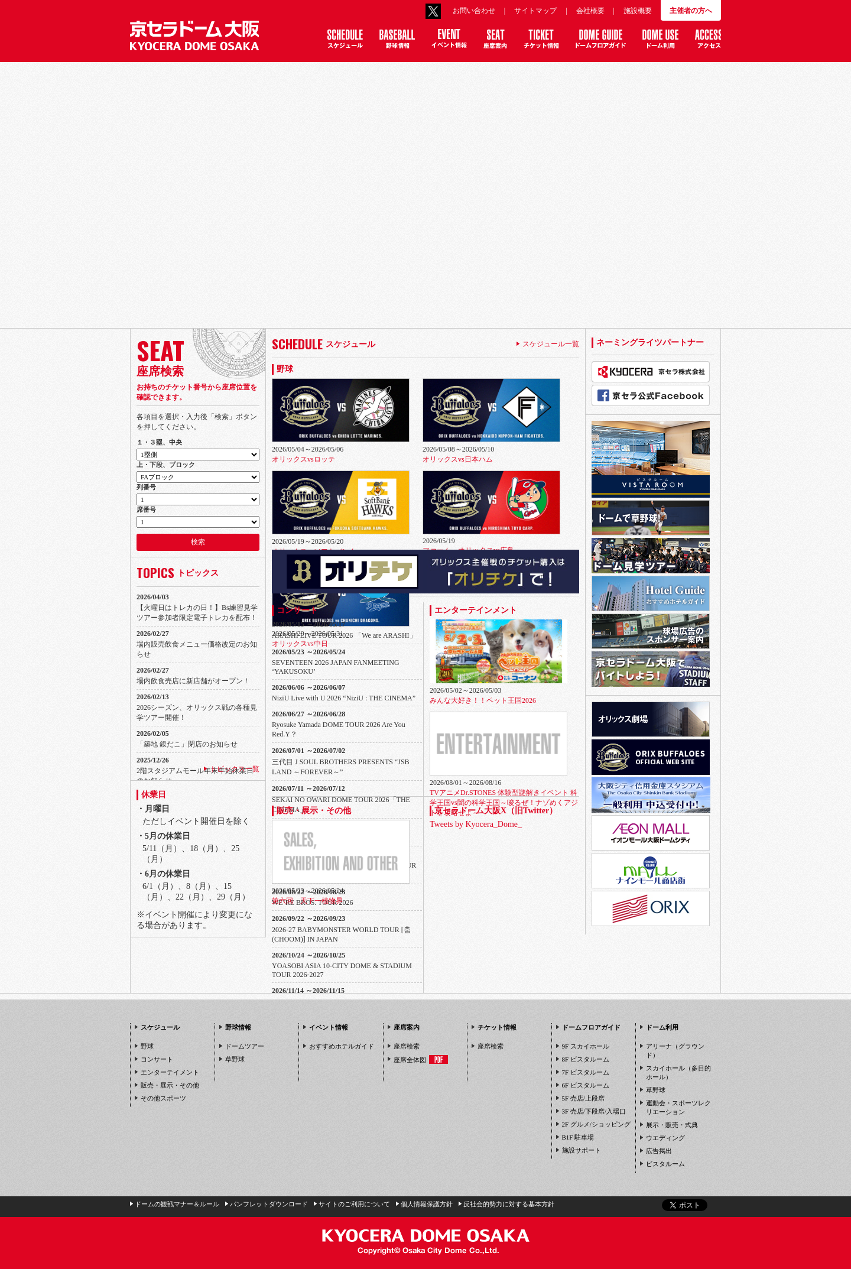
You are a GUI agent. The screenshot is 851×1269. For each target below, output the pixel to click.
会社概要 (590, 11)
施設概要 (637, 11)
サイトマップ (535, 11)
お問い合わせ (474, 11)
